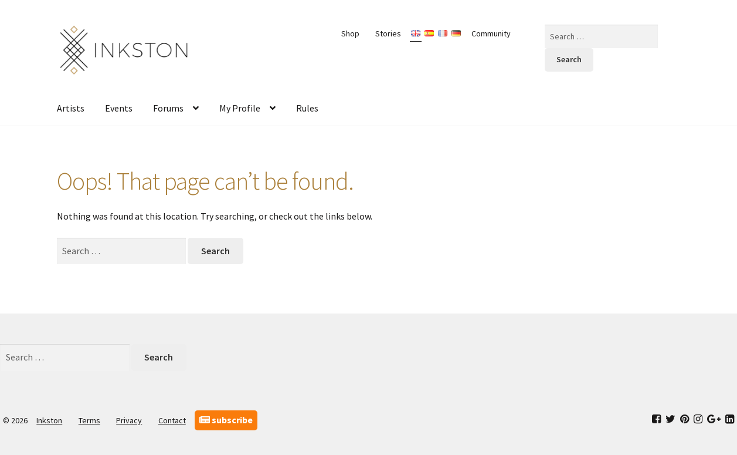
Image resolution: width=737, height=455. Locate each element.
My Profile (239, 108)
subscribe (226, 420)
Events (119, 108)
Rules (307, 108)
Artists (70, 108)
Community (491, 33)
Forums (168, 108)
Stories (388, 33)
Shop (350, 33)
